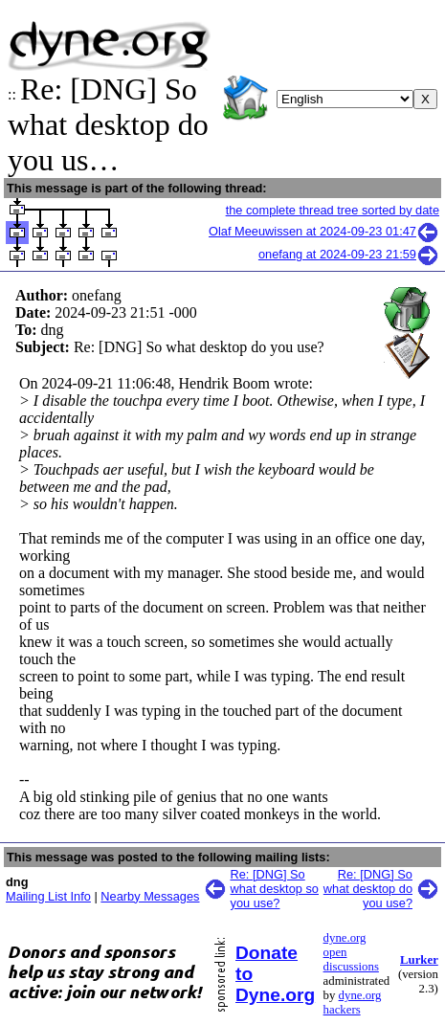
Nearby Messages (149, 896)
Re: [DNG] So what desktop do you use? (367, 888)
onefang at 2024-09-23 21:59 (348, 254)
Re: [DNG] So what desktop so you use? (275, 888)
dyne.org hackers (352, 1002)
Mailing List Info (48, 896)
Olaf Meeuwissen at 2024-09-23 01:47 (324, 231)
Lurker (419, 960)
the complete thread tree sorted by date (332, 210)
